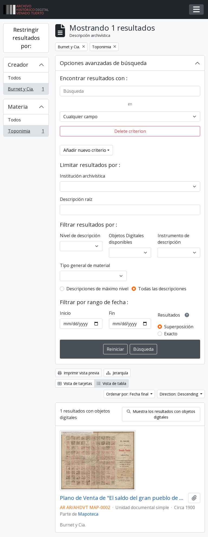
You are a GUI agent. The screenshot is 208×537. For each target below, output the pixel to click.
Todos (14, 78)
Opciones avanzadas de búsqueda (103, 63)
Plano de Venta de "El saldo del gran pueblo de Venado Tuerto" (123, 498)
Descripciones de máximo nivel (97, 289)
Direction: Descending (179, 394)
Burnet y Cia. (26, 90)
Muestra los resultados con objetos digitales (161, 414)
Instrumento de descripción (173, 239)
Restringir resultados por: (26, 38)
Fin (112, 313)
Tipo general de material (85, 265)
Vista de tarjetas (75, 383)
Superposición (178, 327)
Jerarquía (117, 372)
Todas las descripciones (162, 289)
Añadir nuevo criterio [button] (84, 150)
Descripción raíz (76, 199)
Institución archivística (82, 176)
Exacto (170, 334)
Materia (18, 106)
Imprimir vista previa (78, 372)
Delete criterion (130, 131)
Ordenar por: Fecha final (128, 394)
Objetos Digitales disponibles (126, 239)
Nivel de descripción (80, 236)
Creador (18, 64)
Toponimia (26, 132)
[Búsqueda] (130, 91)
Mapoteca (88, 514)
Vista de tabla (111, 383)
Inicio (65, 313)
